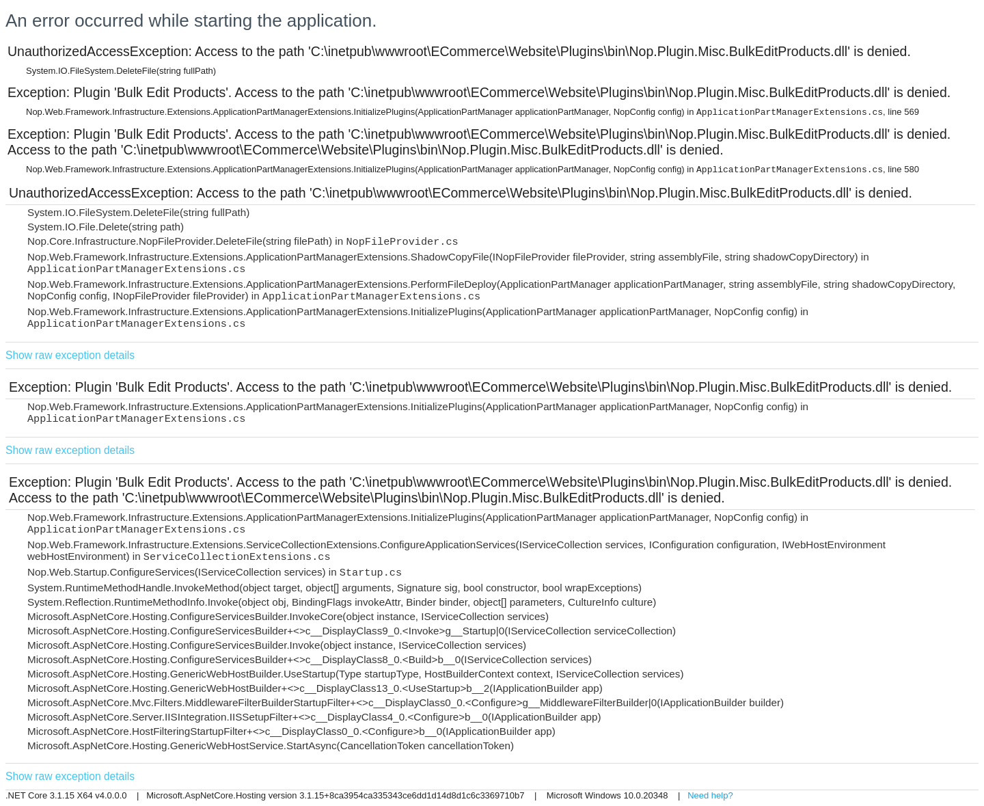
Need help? (710, 795)
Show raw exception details (70, 355)
